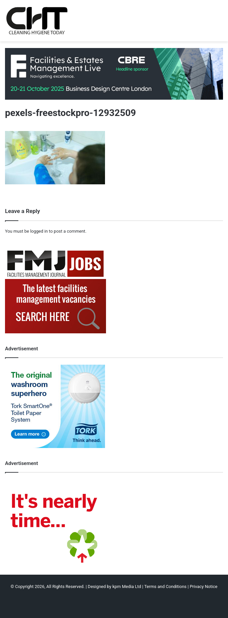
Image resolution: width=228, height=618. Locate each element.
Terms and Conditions (165, 586)
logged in (39, 231)
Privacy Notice (203, 586)
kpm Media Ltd (126, 586)
